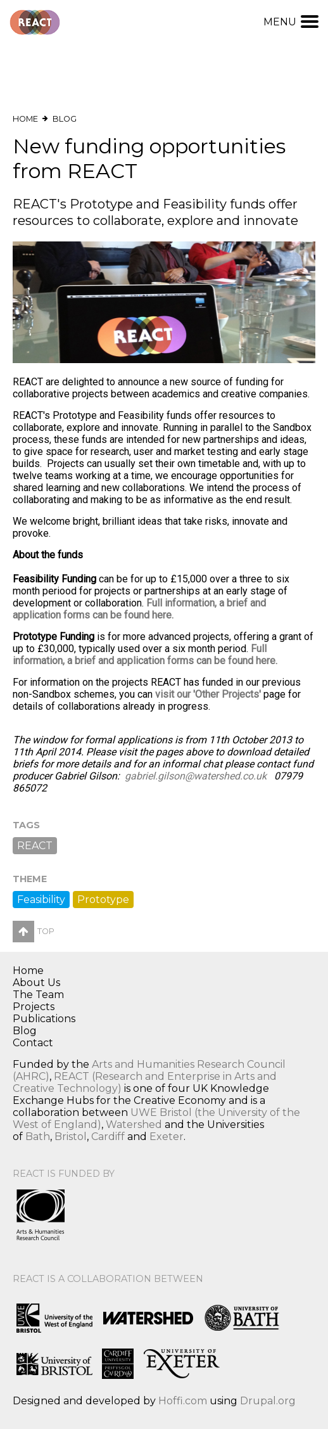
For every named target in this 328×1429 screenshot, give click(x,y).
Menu (291, 22)
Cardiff (108, 1137)
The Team (38, 995)
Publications (44, 1019)
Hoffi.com (182, 1401)
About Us (36, 983)
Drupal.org (268, 1401)
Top (33, 931)
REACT (35, 846)
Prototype (103, 900)
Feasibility (41, 900)
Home (25, 119)
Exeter (166, 1137)
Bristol (70, 1137)
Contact (33, 1043)
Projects (33, 1007)
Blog (65, 119)
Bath (37, 1137)
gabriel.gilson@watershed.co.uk (196, 776)
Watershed (134, 1124)
